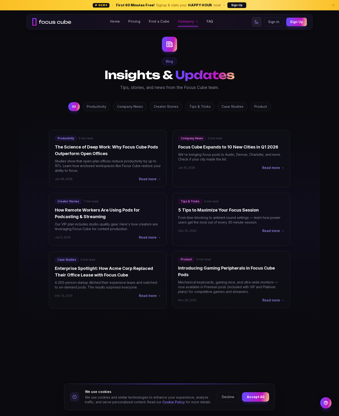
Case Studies (232, 106)
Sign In (273, 22)
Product (260, 106)
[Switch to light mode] (256, 22)
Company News (130, 106)
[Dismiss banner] (333, 5)
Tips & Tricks (200, 106)
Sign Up (236, 5)
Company (188, 21)
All (74, 106)
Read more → (150, 179)
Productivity (96, 106)
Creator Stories (166, 106)
